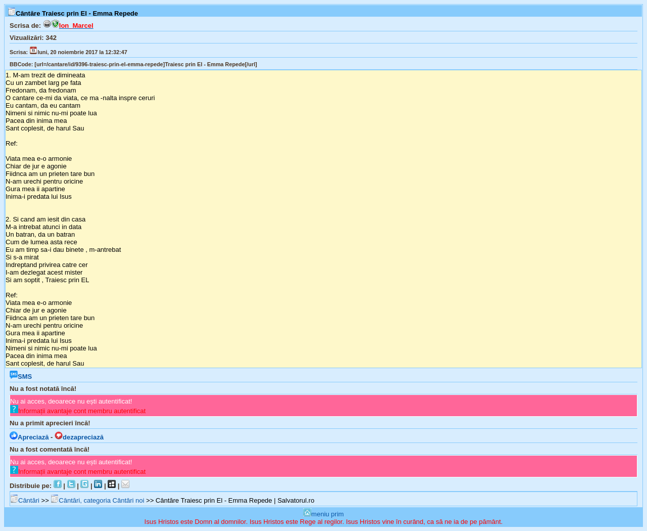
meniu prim (323, 514)
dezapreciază (79, 437)
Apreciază (29, 437)
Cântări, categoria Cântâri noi (97, 500)
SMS (21, 376)
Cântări (24, 500)
